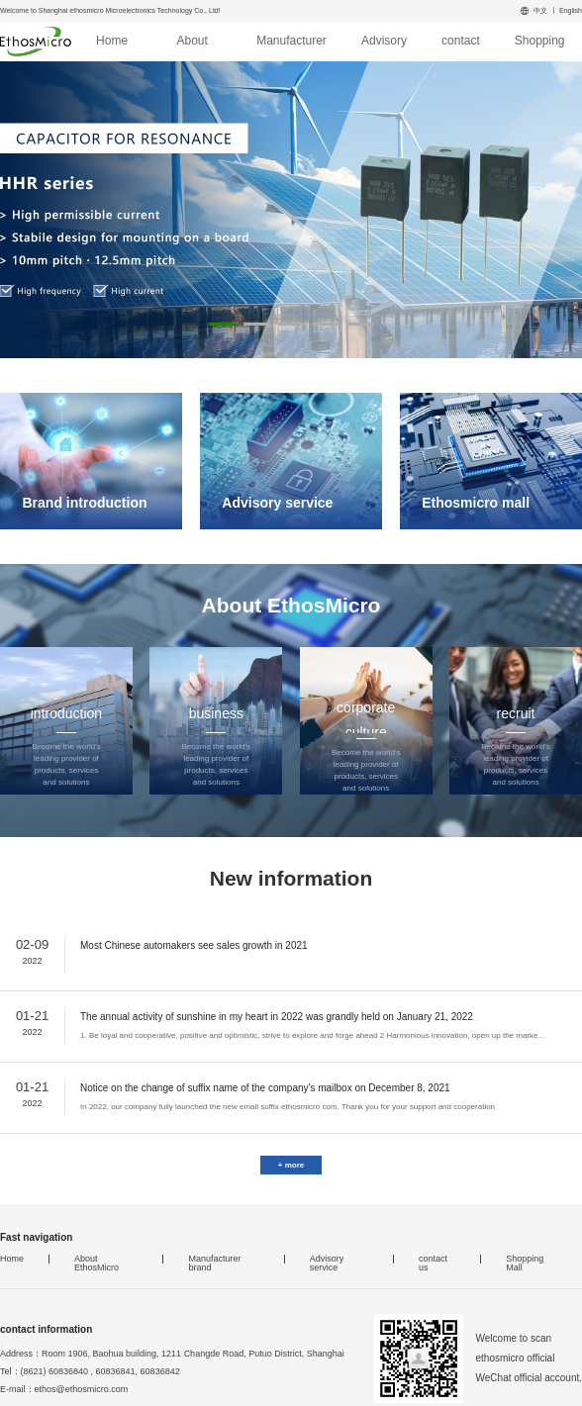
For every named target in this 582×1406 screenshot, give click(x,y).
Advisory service (384, 46)
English (570, 10)
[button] (222, 324)
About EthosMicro (192, 46)
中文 (540, 10)
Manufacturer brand (291, 46)
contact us (460, 46)
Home (112, 40)
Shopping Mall (540, 46)
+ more (291, 1165)
